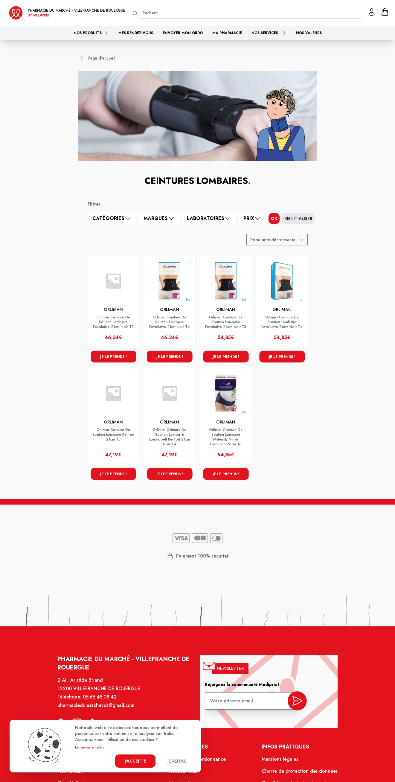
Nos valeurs (309, 33)
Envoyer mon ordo (183, 33)
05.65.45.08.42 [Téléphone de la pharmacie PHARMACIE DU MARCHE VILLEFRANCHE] (102, 701)
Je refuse (177, 761)
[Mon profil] (371, 12)
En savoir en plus (89, 747)
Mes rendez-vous (135, 33)
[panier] (385, 12)
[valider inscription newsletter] (294, 703)
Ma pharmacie (227, 33)
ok (274, 218)
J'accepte (135, 761)
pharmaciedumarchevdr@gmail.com (98, 709)
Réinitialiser (298, 218)
